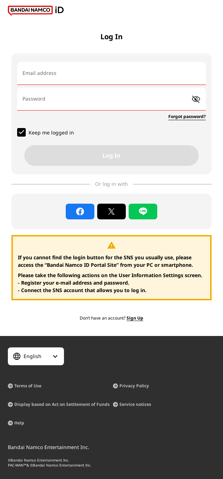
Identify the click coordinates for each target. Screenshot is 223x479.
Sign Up (135, 318)
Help (19, 423)
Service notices (135, 404)
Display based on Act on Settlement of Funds (62, 404)
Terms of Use (27, 386)
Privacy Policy (134, 386)
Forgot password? (187, 116)
